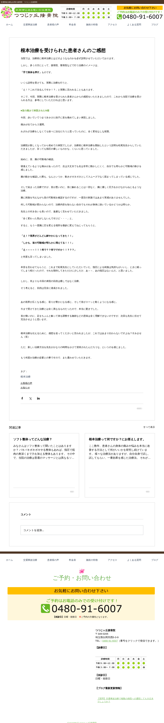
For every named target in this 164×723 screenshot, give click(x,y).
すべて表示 (149, 427)
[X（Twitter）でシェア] (30, 398)
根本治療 (26, 376)
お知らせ (25, 387)
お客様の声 (26, 383)
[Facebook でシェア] (22, 398)
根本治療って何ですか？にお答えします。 (117, 439)
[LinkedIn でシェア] (38, 398)
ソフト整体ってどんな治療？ (32, 439)
